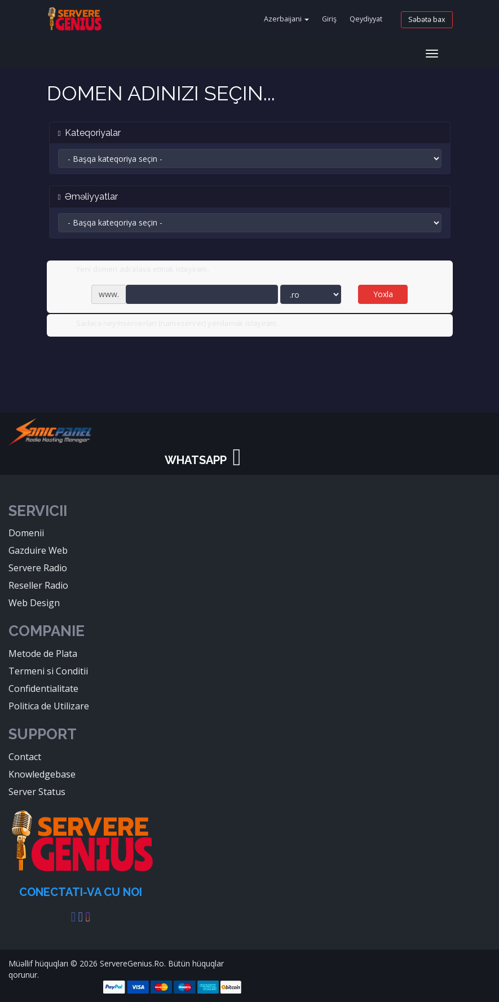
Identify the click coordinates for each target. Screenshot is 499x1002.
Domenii (26, 533)
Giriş (329, 19)
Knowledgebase (42, 774)
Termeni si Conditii (48, 671)
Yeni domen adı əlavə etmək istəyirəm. (133, 270)
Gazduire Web (38, 550)
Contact (24, 757)
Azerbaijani (286, 19)
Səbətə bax (426, 19)
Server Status (36, 791)
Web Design (34, 603)
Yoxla (383, 294)
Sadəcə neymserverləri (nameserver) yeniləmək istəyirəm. (168, 324)
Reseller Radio (38, 585)
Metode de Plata (42, 653)
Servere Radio (37, 568)
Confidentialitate (43, 688)
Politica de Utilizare (48, 706)
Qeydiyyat (366, 19)
